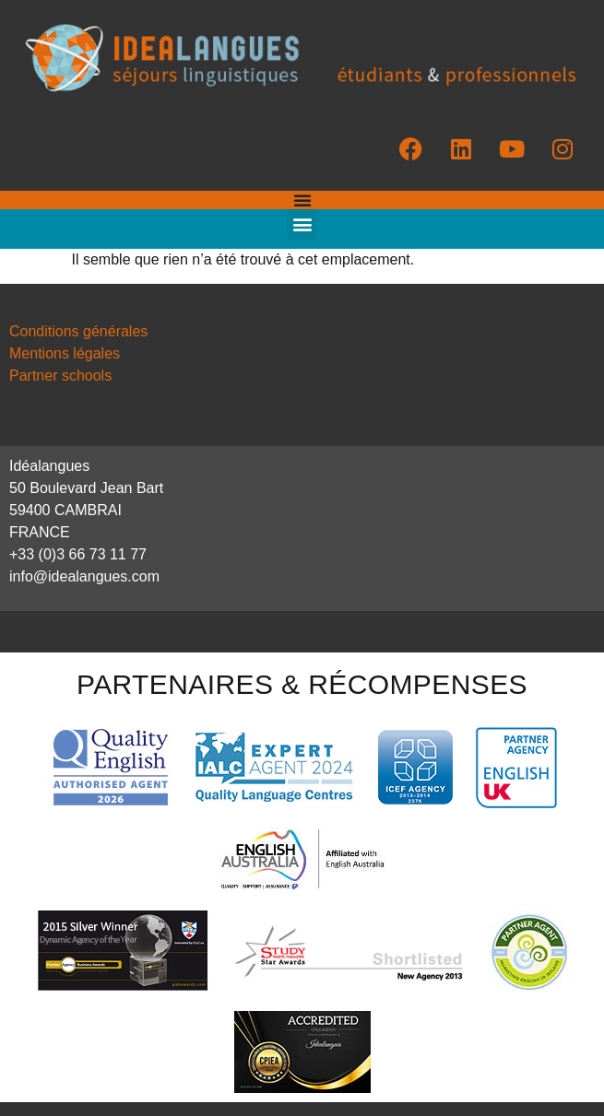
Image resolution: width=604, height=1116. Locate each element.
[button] (302, 224)
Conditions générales (78, 331)
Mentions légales (64, 353)
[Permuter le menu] (302, 200)
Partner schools (60, 375)
